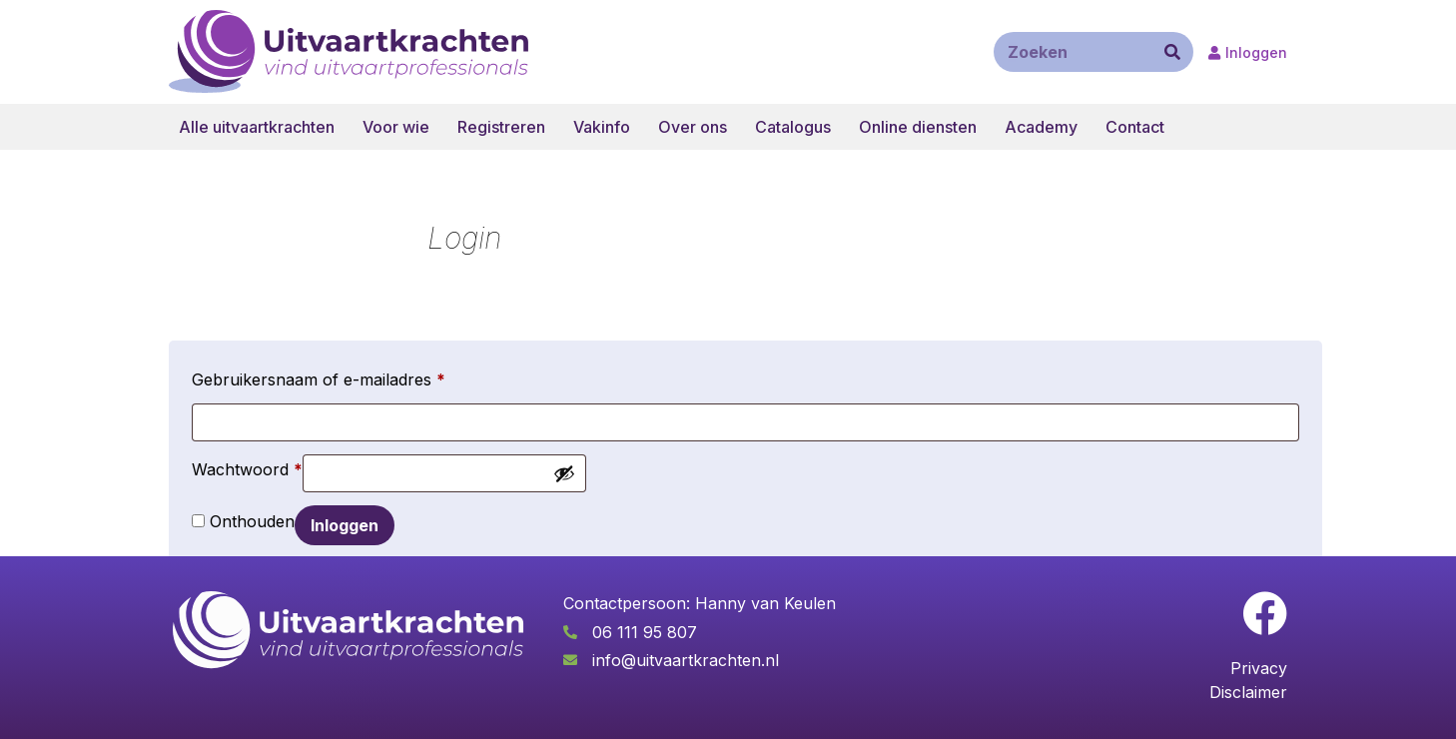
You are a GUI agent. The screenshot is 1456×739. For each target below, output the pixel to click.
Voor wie (396, 127)
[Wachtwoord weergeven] (564, 473)
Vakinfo (601, 127)
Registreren (501, 127)
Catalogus (793, 127)
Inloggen (344, 525)
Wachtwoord (247, 466)
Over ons (692, 127)
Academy (1041, 127)
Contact (1134, 127)
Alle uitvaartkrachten (257, 127)
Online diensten (918, 127)
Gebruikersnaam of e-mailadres (318, 376)
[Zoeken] (1172, 52)
